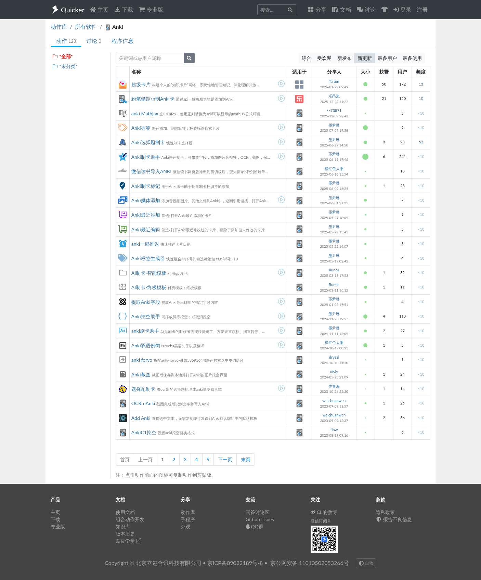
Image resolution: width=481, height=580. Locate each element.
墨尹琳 (334, 125)
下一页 (225, 459)
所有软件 (86, 26)
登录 (402, 9)
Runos (334, 270)
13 (421, 84)
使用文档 (125, 512)
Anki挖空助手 (145, 316)
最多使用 (412, 58)
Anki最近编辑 (145, 229)
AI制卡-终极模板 (149, 287)
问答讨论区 (258, 512)
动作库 (59, 26)
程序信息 (122, 40)
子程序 (188, 519)
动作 (66, 40)
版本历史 (125, 534)
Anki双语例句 (145, 345)
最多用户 (387, 58)
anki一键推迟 (145, 244)
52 (421, 142)
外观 (185, 526)
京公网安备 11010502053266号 (309, 562)
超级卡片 (141, 84)
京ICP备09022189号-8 (235, 562)
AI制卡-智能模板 (149, 273)
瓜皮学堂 (128, 541)
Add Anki (141, 418)
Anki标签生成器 (148, 258)
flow (334, 429)
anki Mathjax (144, 113)
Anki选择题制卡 (148, 142)
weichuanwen (334, 400)
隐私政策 (385, 512)
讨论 (93, 40)
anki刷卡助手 (145, 331)
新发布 (344, 58)
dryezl (334, 357)
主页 (98, 9)
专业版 (151, 9)
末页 (245, 459)
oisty (334, 371)
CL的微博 (324, 512)
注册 (422, 9)
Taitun (334, 81)
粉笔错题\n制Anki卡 (152, 99)
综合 (306, 58)
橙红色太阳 (334, 168)
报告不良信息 (394, 519)
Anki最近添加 (145, 215)
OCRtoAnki (143, 403)
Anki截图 (141, 374)
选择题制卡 (143, 389)
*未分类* (65, 66)
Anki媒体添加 (145, 200)
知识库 (123, 526)
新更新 (365, 58)
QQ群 (254, 526)
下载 (123, 9)
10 (421, 98)
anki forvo (142, 360)
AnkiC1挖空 (143, 432)
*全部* (62, 56)
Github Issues (260, 519)
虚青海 (334, 386)
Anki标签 (141, 128)
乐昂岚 (334, 96)
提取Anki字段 (145, 302)
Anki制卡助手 (145, 157)
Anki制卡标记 (145, 186)
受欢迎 (324, 58)
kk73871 (334, 110)
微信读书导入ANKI (151, 171)
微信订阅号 (321, 521)
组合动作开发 (130, 519)
